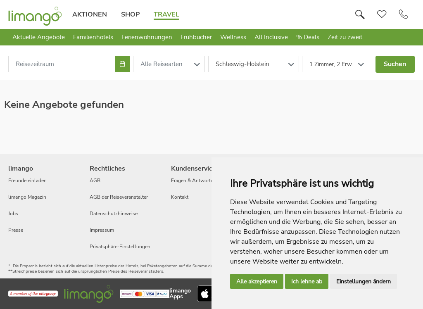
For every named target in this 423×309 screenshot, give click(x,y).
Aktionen (89, 14)
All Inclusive (271, 37)
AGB (95, 180)
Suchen (395, 64)
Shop (130, 14)
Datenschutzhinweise (114, 213)
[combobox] (61, 64)
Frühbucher (196, 37)
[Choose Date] (122, 64)
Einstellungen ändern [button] (363, 281)
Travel (166, 14)
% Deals (307, 37)
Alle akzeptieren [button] (256, 281)
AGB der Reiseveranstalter (119, 197)
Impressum (102, 230)
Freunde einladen (27, 180)
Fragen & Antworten (193, 180)
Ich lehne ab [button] (306, 281)
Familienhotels (93, 37)
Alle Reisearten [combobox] (161, 64)
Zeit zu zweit (345, 37)
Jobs (13, 213)
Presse (15, 230)
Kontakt (179, 197)
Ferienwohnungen (146, 37)
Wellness (233, 37)
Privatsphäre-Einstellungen (120, 246)
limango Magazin (27, 197)
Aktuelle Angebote (38, 37)
